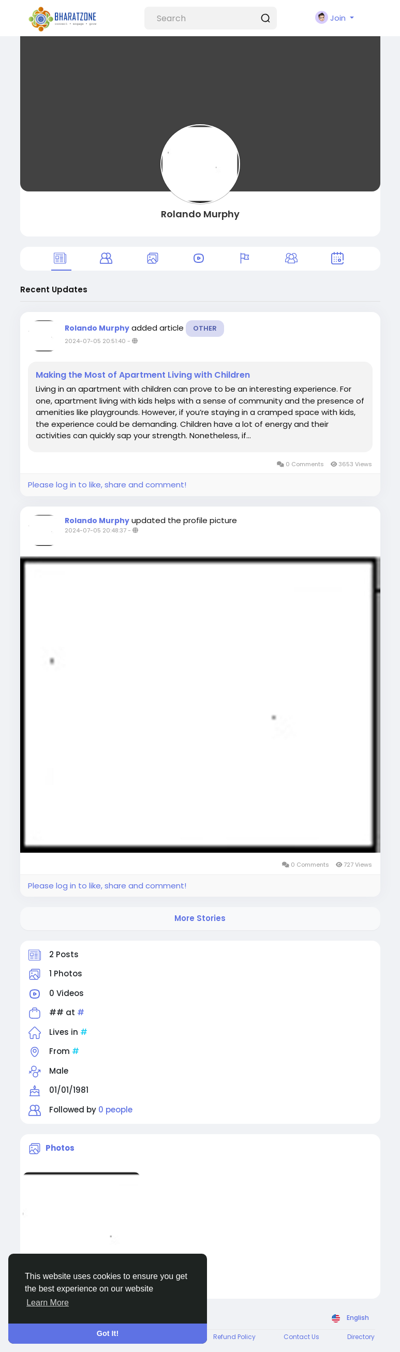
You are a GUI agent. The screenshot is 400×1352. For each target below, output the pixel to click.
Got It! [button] (107, 1333)
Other (205, 328)
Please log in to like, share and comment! (107, 484)
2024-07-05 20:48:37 (95, 530)
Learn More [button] (47, 1302)
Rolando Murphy (200, 213)
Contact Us (301, 1336)
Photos (60, 1147)
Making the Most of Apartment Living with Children (143, 375)
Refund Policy (234, 1336)
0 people (115, 1109)
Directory (361, 1336)
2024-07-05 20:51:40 (95, 341)
